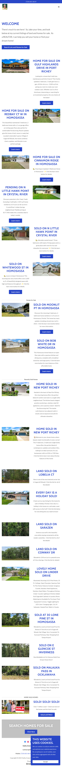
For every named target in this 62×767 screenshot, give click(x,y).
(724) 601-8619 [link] (31, 2)
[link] (4, 7)
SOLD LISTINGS (46, 715)
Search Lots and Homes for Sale (15, 47)
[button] (58, 6)
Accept (45, 761)
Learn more (46, 103)
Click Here (31, 732)
